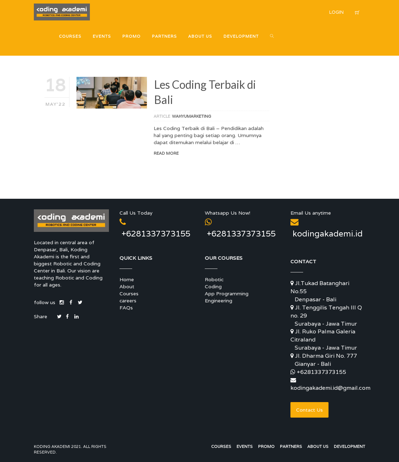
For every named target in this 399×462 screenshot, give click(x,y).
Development (349, 446)
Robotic (214, 279)
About (126, 286)
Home (126, 279)
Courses (129, 293)
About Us (318, 446)
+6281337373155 (321, 372)
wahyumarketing (191, 116)
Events (245, 446)
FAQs (126, 307)
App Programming (226, 293)
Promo (266, 446)
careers (127, 300)
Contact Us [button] (309, 410)
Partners (291, 446)
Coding (213, 286)
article (162, 116)
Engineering (218, 300)
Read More (166, 153)
